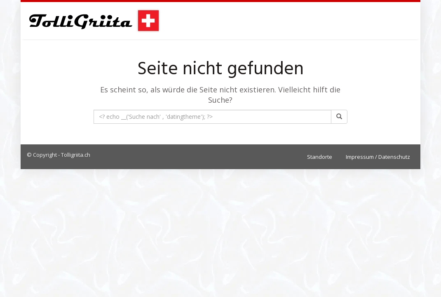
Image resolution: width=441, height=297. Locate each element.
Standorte (319, 156)
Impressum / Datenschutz (378, 156)
